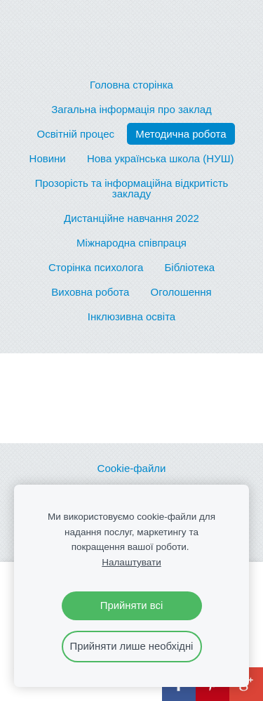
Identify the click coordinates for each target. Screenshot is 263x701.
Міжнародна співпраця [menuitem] (131, 243)
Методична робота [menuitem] (180, 134)
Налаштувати (131, 562)
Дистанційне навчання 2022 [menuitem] (131, 218)
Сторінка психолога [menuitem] (95, 267)
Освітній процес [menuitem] (75, 134)
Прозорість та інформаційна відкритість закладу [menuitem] (132, 188)
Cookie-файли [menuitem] (131, 468)
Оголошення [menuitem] (181, 292)
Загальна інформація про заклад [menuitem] (131, 109)
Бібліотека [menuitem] (190, 267)
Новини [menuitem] (47, 158)
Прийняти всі (131, 605)
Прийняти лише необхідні (132, 646)
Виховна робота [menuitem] (90, 292)
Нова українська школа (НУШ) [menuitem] (160, 158)
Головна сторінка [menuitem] (131, 85)
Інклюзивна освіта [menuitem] (131, 316)
